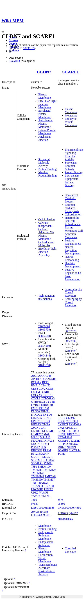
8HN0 (61, 518)
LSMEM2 (37, 434)
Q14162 (73, 513)
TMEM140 (37, 473)
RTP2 (34, 453)
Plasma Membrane (44, 96)
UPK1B (48, 489)
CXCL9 (35, 398)
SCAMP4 (43, 453)
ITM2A (45, 424)
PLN (43, 447)
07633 (34, 503)
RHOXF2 (36, 450)
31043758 (44, 329)
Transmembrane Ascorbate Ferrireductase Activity (47, 569)
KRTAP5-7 (64, 440)
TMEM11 (36, 469)
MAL (47, 434)
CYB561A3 (48, 398)
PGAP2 (35, 447)
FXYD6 (47, 414)
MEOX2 (73, 443)
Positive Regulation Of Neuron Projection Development (73, 247)
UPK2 (34, 492)
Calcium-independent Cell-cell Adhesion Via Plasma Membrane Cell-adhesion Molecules (46, 234)
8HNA (69, 518)
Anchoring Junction (44, 138)
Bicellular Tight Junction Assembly (47, 252)
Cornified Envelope (70, 550)
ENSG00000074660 (69, 507)
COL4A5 (36, 395)
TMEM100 (44, 466)
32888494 (70, 350)
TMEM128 (49, 469)
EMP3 (34, 408)
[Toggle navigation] (2, 31)
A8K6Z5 (63, 513)
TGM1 (61, 453)
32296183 (29, 48)
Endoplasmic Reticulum (45, 543)
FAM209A (75, 424)
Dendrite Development (72, 265)
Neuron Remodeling (72, 258)
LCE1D (75, 440)
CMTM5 (36, 391)
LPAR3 (50, 430)
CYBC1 (35, 404)
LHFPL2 (63, 443)
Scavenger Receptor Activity (71, 166)
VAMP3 (43, 492)
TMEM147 (37, 476)
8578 (60, 499)
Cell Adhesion (46, 219)
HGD (47, 421)
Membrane (44, 107)
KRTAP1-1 (73, 434)
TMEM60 (37, 479)
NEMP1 (71, 447)
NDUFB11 (37, 440)
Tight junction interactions (46, 297)
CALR (61, 417)
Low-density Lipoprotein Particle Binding (72, 180)
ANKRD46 (44, 375)
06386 (61, 503)
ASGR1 (51, 378)
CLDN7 (44, 72)
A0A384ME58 (39, 511)
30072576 (70, 331)
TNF (34, 482)
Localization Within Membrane (45, 558)
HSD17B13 (72, 430)
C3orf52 (45, 385)
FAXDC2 (36, 414)
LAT (43, 427)
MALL (35, 437)
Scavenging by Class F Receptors (73, 292)
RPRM (47, 450)
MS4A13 (45, 437)
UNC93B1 (37, 489)
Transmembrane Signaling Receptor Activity (74, 154)
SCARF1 (70, 72)
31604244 (44, 355)
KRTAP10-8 (65, 437)
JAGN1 (35, 427)
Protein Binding (47, 169)
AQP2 (43, 378)
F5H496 (35, 514)
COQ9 (61, 421)
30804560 (44, 336)
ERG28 (35, 411)
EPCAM (44, 408)
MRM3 (62, 447)
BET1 (45, 382)
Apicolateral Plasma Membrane (45, 123)
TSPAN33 (37, 486)
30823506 (70, 340)
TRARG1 (42, 482)
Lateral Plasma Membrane (47, 132)
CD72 (42, 388)
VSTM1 (46, 495)
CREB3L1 (72, 421)
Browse (13, 40)
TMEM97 (49, 479)
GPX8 (61, 430)
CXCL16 (47, 395)
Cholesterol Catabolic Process (71, 198)
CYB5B (50, 401)
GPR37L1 (37, 421)
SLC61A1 (37, 463)
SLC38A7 (48, 460)
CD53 (34, 388)
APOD (35, 378)
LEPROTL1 (38, 430)
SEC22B (47, 456)
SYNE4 (48, 463)
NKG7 (35, 443)
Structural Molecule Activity (44, 162)
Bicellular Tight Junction (47, 102)
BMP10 (35, 385)
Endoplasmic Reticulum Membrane (45, 535)
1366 (34, 499)
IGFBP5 (36, 424)
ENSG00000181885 (43, 507)
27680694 (44, 326)
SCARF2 (63, 450)
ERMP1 (45, 411)
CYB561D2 (38, 401)
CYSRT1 (63, 424)
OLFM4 (44, 443)
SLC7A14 (75, 450)
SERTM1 (36, 460)
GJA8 (61, 427)
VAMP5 (35, 495)
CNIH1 (46, 391)
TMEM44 (50, 476)
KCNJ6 (62, 434)
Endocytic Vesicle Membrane (71, 122)
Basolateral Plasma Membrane (44, 114)
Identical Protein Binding (47, 174)
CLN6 (49, 388)
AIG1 (34, 375)
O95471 (46, 514)
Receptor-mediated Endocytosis (72, 208)
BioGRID (14, 60)
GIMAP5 (36, 417)
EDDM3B (47, 404)
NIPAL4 (49, 440)
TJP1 (34, 466)
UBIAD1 (49, 486)
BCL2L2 (36, 382)
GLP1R (46, 417)
